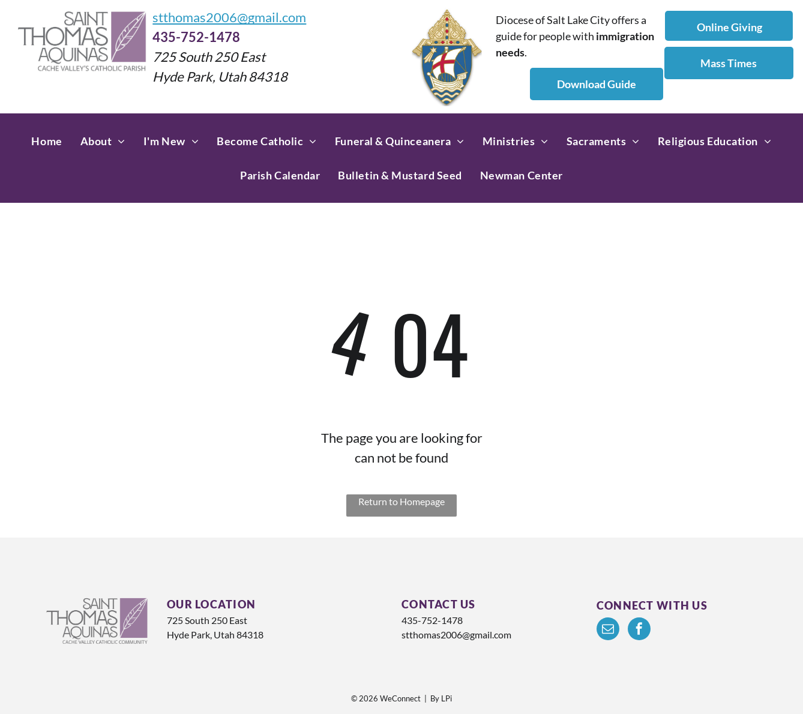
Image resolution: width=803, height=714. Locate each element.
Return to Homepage (401, 501)
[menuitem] (46, 141)
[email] (608, 630)
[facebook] (639, 630)
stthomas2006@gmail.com (229, 17)
